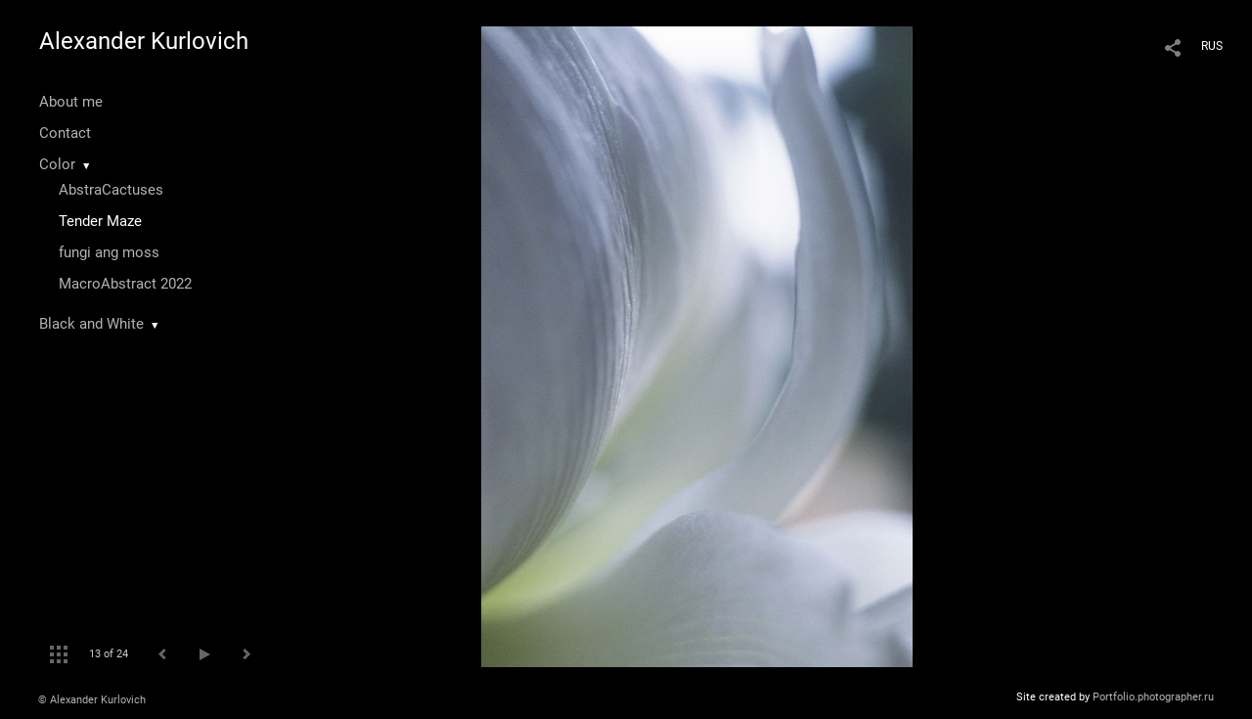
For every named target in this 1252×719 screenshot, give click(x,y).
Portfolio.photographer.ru (1153, 697)
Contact (65, 133)
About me (71, 102)
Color (57, 164)
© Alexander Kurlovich (92, 700)
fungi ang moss (109, 252)
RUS (1212, 46)
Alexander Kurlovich (143, 41)
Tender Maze (100, 221)
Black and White (91, 324)
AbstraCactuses (111, 190)
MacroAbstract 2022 (125, 283)
